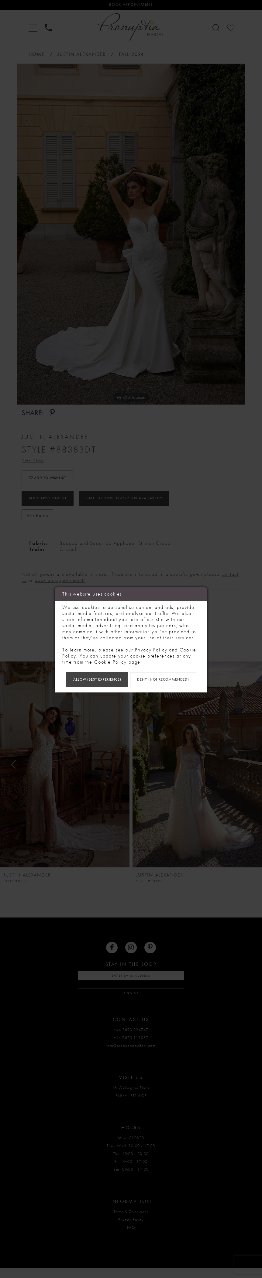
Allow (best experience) (131, 669)
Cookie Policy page (117, 651)
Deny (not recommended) (131, 689)
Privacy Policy (151, 639)
